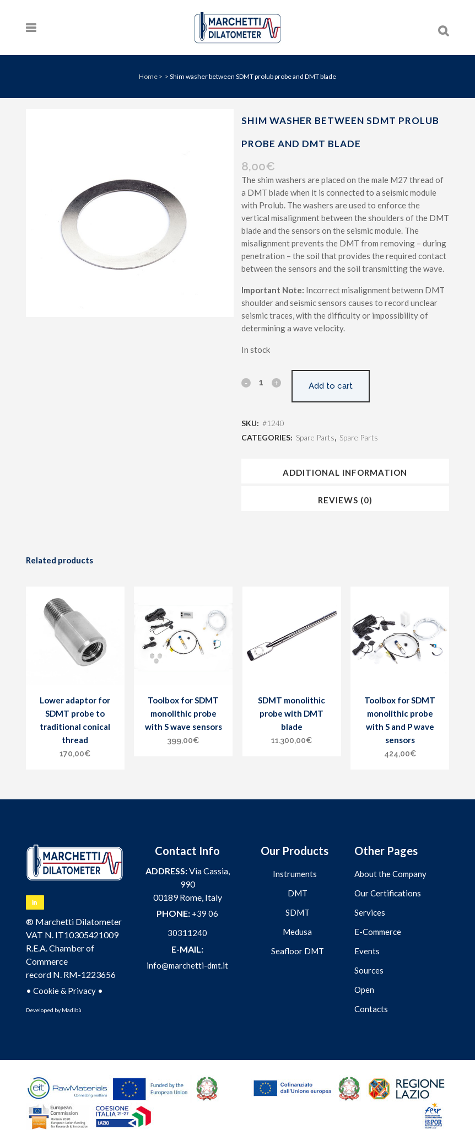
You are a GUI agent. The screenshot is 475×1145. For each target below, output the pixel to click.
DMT (297, 893)
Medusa (297, 932)
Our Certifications (387, 893)
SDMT (297, 912)
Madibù (72, 1010)
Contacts (371, 1009)
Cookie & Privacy (64, 991)
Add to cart (331, 386)
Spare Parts (315, 437)
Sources (369, 970)
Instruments (295, 874)
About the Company (390, 874)
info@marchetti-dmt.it (187, 965)
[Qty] (261, 382)
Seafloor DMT (297, 951)
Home (148, 76)
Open (364, 990)
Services (369, 912)
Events (367, 951)
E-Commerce (377, 932)
